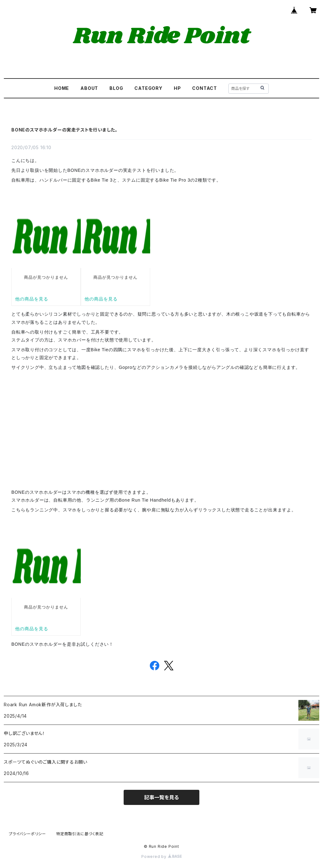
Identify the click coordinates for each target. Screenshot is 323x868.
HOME (61, 88)
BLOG (116, 88)
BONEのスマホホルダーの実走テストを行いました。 (64, 129)
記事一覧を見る (161, 797)
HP (177, 88)
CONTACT (204, 88)
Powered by (161, 856)
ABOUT (89, 88)
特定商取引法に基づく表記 (79, 833)
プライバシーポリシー (27, 833)
